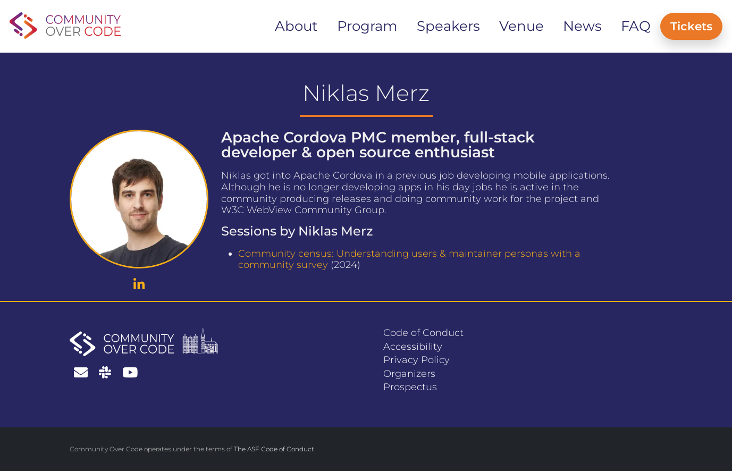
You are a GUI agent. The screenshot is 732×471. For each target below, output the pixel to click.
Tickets (691, 26)
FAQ (636, 26)
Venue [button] (521, 26)
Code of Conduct (423, 333)
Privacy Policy (416, 360)
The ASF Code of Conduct (274, 449)
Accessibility (412, 346)
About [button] (296, 26)
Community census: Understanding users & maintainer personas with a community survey (409, 259)
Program (367, 26)
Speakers (448, 26)
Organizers (409, 374)
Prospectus (410, 387)
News (582, 26)
